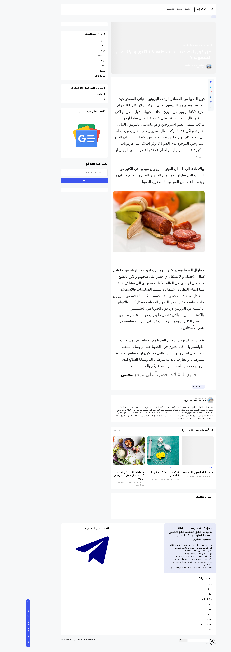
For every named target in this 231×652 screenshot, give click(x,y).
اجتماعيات (77, 56)
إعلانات (79, 46)
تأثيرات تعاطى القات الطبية (175, 551)
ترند (80, 66)
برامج (186, 604)
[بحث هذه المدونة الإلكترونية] (61, 172)
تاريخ (80, 61)
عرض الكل (93, 431)
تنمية (79, 71)
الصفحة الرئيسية (180, 45)
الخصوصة (5, 640)
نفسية (147, 9)
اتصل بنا (5, 609)
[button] (187, 107)
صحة (156, 9)
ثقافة (186, 620)
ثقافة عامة (164, 45)
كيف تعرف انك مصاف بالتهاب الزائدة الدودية (167, 568)
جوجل (186, 630)
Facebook (77, 94)
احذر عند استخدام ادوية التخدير (142, 474)
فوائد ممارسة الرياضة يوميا (175, 554)
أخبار (80, 41)
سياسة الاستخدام (5, 624)
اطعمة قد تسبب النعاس (175, 472)
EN (189, 9)
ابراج (80, 51)
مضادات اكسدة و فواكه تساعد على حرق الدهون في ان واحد (106, 475)
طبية (164, 9)
